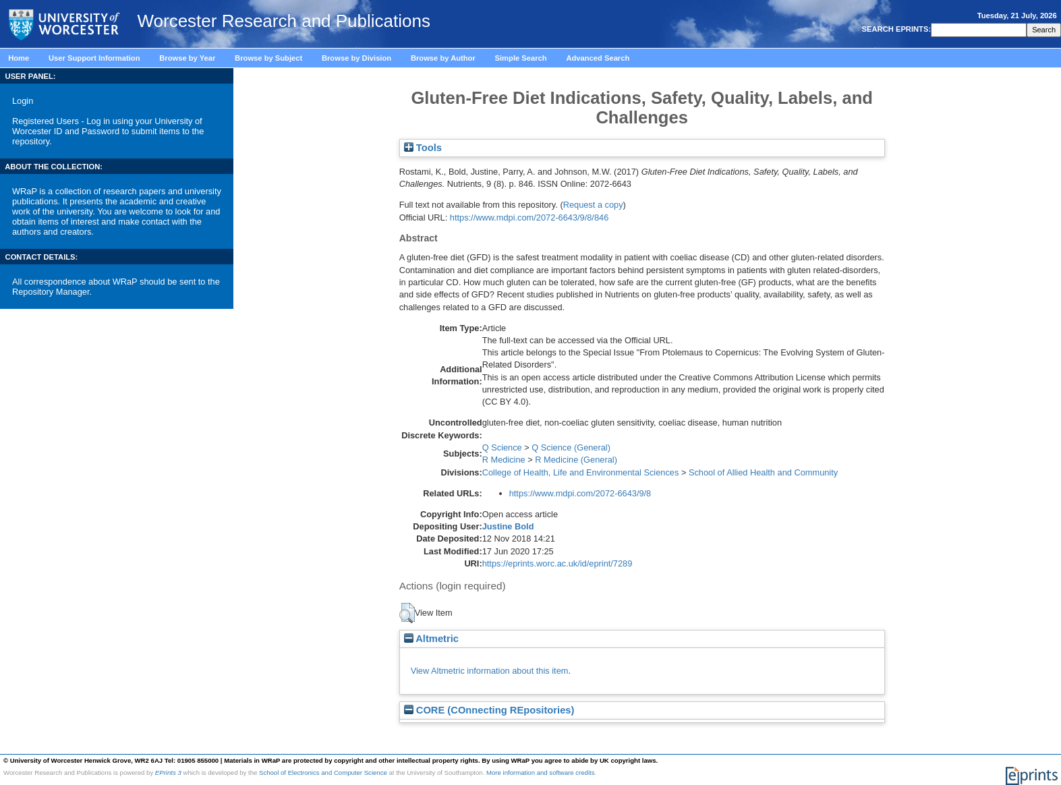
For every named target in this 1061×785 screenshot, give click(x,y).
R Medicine (503, 460)
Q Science (502, 447)
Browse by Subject (268, 58)
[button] (407, 613)
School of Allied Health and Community (763, 472)
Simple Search (521, 58)
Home (18, 58)
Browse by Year (187, 58)
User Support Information (94, 58)
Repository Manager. (52, 292)
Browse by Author (443, 58)
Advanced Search (597, 58)
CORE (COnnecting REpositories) (489, 710)
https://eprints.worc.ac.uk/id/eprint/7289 (557, 563)
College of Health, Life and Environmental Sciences (580, 472)
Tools (423, 147)
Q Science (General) (571, 447)
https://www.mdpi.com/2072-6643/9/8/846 (529, 217)
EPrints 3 (168, 772)
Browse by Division (356, 58)
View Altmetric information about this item (490, 671)
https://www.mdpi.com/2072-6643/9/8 (580, 493)
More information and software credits (540, 772)
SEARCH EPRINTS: (895, 29)
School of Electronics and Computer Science (323, 772)
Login (22, 101)
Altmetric (431, 638)
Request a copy (593, 205)
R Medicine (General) (576, 460)
